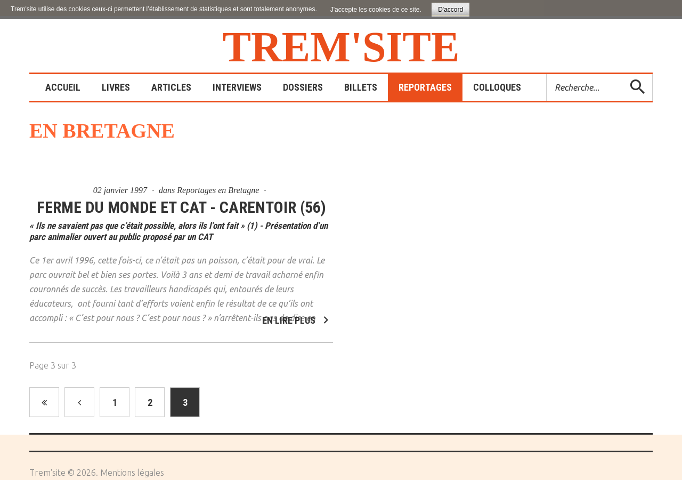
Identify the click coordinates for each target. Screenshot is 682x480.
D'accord (450, 9)
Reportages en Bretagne (218, 190)
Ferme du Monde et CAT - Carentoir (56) (181, 207)
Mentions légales (132, 472)
